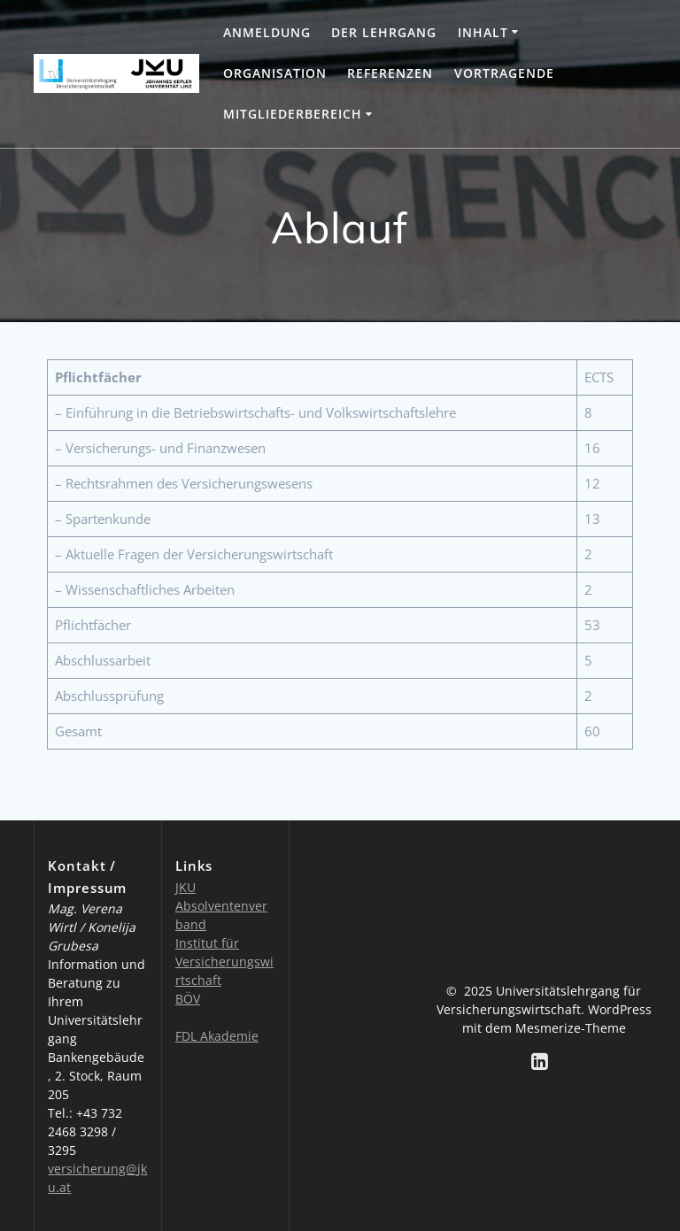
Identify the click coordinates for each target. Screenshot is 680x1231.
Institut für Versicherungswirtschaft (224, 962)
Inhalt (483, 32)
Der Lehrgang (384, 32)
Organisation (275, 73)
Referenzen (390, 73)
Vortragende (504, 73)
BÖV (187, 998)
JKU (185, 887)
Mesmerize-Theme (570, 1027)
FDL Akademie (217, 1035)
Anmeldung (267, 32)
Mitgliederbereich (292, 113)
